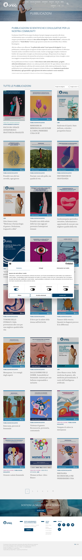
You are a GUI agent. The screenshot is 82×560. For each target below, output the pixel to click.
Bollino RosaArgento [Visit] (49, 526)
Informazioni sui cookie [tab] (63, 268)
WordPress (24, 548)
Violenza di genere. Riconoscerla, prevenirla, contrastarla (40, 426)
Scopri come (40, 509)
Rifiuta (19, 295)
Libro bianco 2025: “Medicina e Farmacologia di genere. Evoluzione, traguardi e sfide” (13, 224)
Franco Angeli (48, 73)
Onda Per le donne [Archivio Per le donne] (62, 421)
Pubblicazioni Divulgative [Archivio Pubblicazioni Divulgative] (37, 122)
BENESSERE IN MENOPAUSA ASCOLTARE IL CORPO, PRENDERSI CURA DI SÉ (40, 129)
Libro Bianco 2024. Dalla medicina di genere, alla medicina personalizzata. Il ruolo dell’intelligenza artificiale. (67, 376)
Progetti (49, 2)
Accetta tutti (62, 295)
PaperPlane (13, 548)
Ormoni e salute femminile (13, 473)
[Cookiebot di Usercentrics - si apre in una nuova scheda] (66, 264)
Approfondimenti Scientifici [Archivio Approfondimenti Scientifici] (11, 124)
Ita (71, 2)
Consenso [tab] (19, 268)
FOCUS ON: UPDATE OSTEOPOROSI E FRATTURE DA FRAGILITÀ (13, 130)
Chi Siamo (23, 2)
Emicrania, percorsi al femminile (11, 425)
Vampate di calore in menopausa (65, 427)
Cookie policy (16, 546)
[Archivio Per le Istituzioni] (31, 437)
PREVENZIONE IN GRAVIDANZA (64, 177)
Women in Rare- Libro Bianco (38, 474)
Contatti (65, 2)
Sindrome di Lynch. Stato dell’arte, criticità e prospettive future (67, 128)
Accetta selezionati (41, 295)
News (59, 2)
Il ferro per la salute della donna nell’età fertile (39, 320)
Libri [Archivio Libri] (58, 122)
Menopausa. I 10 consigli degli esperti (12, 372)
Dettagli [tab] (41, 268)
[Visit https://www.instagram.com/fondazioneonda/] (68, 523)
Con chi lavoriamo (33, 2)
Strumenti (42, 2)
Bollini (55, 2)
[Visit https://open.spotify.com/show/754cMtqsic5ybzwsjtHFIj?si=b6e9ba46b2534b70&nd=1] (72, 523)
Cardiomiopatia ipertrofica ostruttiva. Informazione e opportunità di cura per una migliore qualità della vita (68, 222)
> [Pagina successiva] (53, 489)
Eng (71, 5)
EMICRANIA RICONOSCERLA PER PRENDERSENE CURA (65, 474)
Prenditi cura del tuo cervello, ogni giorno (11, 177)
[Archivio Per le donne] (58, 389)
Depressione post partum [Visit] (48, 531)
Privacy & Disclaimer (8, 546)
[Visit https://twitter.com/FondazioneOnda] (59, 527)
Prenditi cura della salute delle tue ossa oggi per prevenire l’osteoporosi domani (40, 224)
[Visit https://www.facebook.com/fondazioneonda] (63, 523)
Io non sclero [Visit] (49, 529)
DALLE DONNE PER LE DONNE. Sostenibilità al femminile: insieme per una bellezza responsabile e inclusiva (40, 376)
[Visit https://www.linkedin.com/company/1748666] (59, 523)
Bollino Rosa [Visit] (48, 523)
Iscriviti (29, 528)
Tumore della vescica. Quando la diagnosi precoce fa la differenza (68, 321)
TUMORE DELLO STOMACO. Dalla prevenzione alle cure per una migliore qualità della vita (13, 323)
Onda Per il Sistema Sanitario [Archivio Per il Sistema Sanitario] (11, 122)
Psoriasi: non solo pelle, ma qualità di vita (40, 177)
